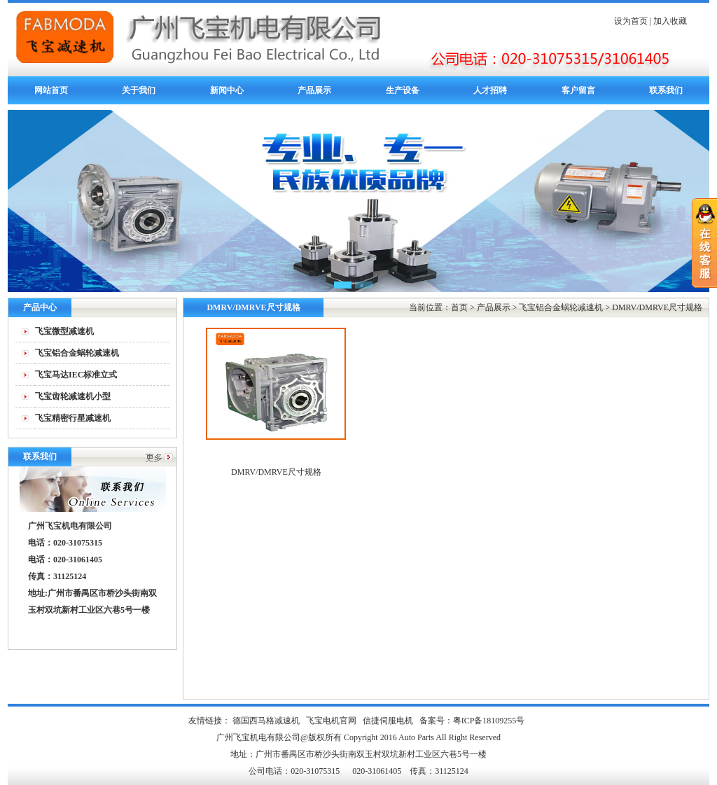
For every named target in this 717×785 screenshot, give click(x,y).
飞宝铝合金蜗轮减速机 (77, 353)
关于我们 (138, 90)
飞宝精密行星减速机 (73, 418)
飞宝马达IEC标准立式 (76, 375)
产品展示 (314, 90)
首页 (459, 307)
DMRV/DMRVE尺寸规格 (657, 307)
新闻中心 (227, 90)
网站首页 (51, 90)
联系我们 (666, 90)
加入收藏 (670, 21)
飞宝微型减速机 (64, 331)
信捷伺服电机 (388, 720)
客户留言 (578, 90)
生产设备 (402, 90)
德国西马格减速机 (266, 720)
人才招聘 (490, 90)
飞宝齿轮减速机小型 (73, 396)
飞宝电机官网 (331, 720)
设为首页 (631, 21)
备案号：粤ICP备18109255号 (472, 720)
